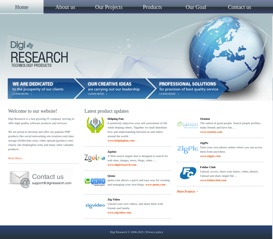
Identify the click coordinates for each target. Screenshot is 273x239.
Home (22, 7)
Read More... (16, 158)
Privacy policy (154, 232)
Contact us (239, 7)
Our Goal (196, 7)
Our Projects (109, 7)
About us (65, 7)
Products (152, 7)
